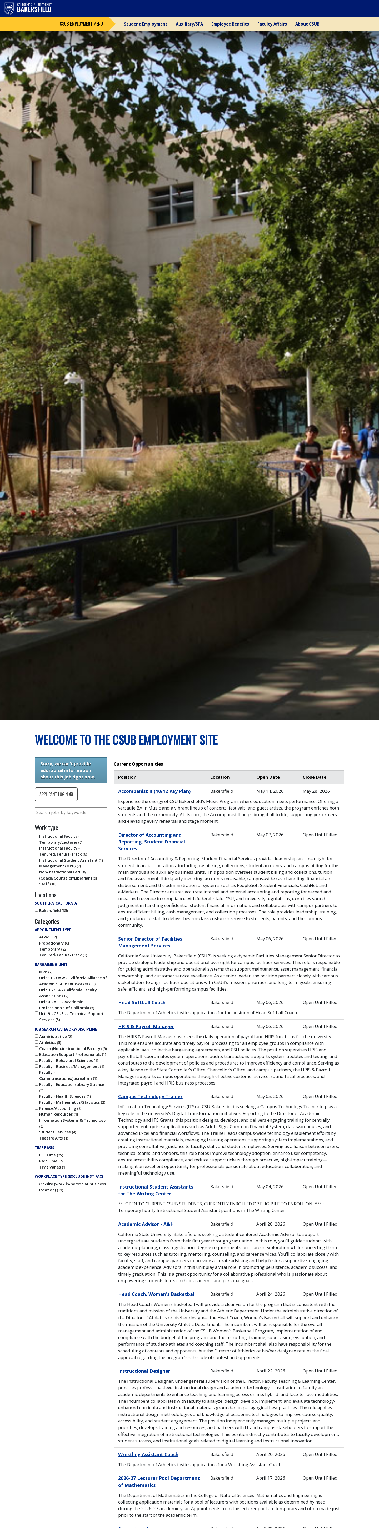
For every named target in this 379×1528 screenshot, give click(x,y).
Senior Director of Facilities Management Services (150, 942)
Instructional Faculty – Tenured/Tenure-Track (63, 851)
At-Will (48, 937)
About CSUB (307, 24)
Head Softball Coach (142, 1002)
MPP (45, 972)
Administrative (55, 1036)
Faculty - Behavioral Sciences (68, 1060)
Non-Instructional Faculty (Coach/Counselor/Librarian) (68, 875)
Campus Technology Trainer (150, 1096)
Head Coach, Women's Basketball (157, 1294)
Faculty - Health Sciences (65, 1096)
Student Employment (145, 24)
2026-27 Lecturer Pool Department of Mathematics (159, 1481)
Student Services (57, 1132)
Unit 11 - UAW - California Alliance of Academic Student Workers (73, 980)
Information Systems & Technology (72, 1123)
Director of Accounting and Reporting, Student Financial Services (151, 842)
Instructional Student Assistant (71, 860)
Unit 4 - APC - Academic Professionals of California (66, 1004)
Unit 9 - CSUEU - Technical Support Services (71, 1016)
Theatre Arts (53, 1138)
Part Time (51, 1161)
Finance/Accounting (60, 1108)
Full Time (51, 1154)
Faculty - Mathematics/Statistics (72, 1102)
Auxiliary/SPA (189, 24)
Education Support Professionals (72, 1054)
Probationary (54, 943)
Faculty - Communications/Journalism (68, 1075)
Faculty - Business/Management (71, 1066)
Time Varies (52, 1167)
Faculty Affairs (272, 24)
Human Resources (58, 1114)
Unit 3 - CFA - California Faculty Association (68, 992)
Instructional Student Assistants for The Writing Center (155, 1190)
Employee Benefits (230, 24)
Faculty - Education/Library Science (71, 1087)
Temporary (53, 949)
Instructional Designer (144, 1371)
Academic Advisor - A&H (146, 1224)
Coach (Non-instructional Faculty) (73, 1048)
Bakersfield (53, 910)
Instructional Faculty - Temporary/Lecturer (60, 839)
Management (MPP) (60, 865)
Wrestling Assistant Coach (148, 1454)
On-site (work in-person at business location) (72, 1186)
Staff (47, 883)
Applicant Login (53, 794)
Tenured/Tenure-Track (63, 954)
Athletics (50, 1042)
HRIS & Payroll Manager (146, 1026)
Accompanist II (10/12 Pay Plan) (154, 791)
